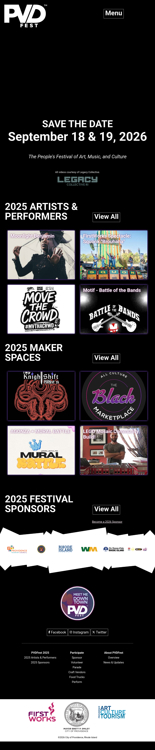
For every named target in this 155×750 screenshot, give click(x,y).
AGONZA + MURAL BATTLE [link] (40, 431)
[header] (40, 652)
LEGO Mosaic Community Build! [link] (111, 434)
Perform (77, 682)
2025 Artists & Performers (40, 657)
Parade (77, 667)
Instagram (79, 632)
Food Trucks (76, 677)
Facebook (57, 632)
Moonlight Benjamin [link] (32, 236)
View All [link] (106, 216)
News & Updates (114, 662)
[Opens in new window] (17, 551)
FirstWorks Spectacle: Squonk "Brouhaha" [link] (107, 238)
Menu (113, 13)
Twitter (99, 632)
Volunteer (77, 662)
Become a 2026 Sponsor (107, 521)
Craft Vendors (76, 672)
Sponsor (77, 657)
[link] (41, 309)
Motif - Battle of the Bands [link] (112, 290)
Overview (113, 657)
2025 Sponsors (40, 662)
